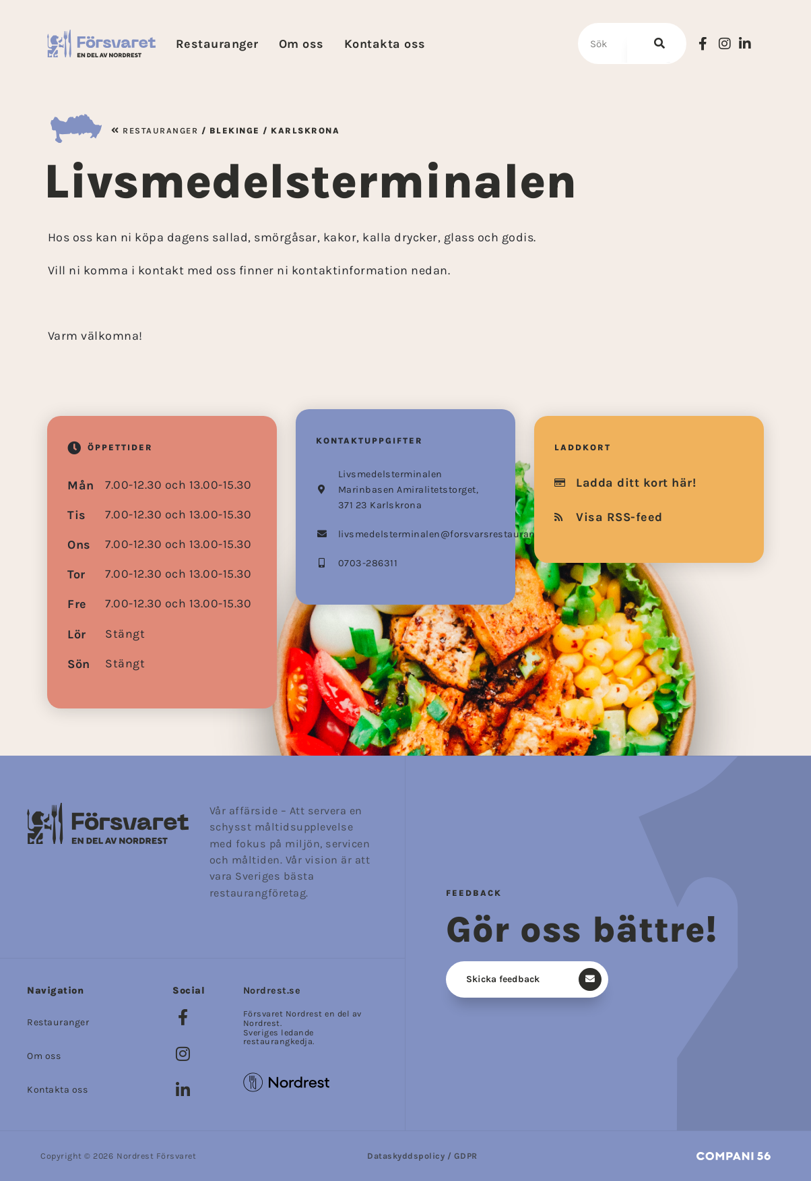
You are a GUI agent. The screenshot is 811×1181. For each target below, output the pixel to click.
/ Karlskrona (300, 130)
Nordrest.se (272, 990)
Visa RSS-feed (608, 517)
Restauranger (217, 43)
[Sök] (655, 43)
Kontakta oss (385, 43)
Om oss (301, 43)
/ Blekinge (229, 130)
